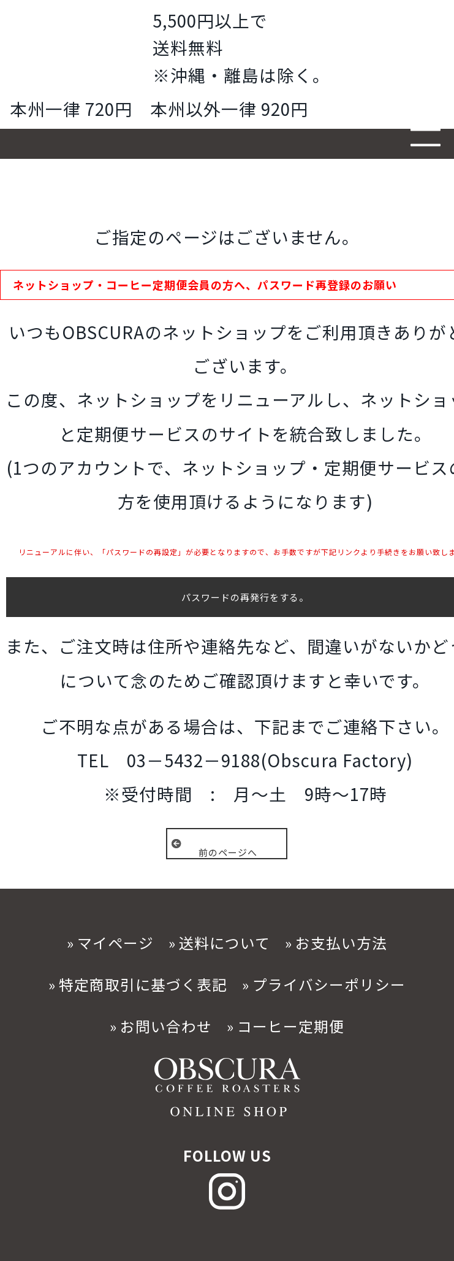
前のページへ (228, 852)
